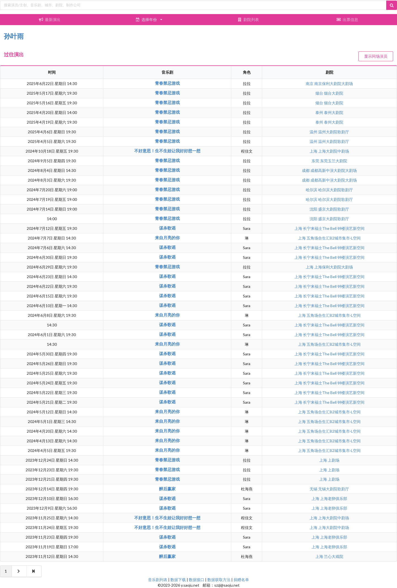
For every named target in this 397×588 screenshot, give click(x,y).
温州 (314, 131)
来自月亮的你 (167, 237)
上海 (314, 151)
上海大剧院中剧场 (333, 151)
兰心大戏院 (333, 556)
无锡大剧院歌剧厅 (333, 488)
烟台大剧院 (333, 93)
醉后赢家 (167, 488)
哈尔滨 (312, 189)
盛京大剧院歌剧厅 (333, 209)
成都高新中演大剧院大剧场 (333, 170)
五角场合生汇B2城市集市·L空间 (334, 238)
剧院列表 (248, 19)
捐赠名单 (241, 579)
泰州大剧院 (333, 112)
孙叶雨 (14, 36)
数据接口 (196, 579)
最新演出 (49, 19)
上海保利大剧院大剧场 (333, 267)
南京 (310, 83)
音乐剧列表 (157, 579)
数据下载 (178, 579)
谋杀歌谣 (167, 227)
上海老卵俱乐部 (333, 498)
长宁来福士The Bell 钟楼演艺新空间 (333, 228)
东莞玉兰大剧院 (333, 160)
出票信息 (347, 19)
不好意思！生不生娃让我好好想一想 (167, 150)
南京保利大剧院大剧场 (333, 83)
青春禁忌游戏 (167, 83)
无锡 (314, 488)
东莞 (316, 160)
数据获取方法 (218, 579)
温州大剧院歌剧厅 (333, 131)
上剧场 (333, 460)
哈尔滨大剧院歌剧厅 (335, 189)
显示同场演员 (375, 56)
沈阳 (314, 209)
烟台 (319, 93)
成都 (306, 170)
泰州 (319, 112)
